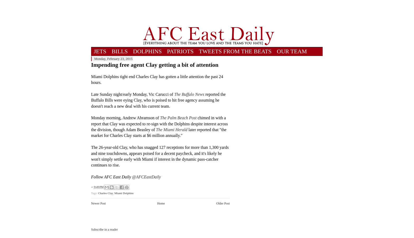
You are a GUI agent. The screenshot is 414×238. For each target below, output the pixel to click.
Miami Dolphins (123, 193)
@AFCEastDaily (146, 177)
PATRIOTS (180, 51)
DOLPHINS (147, 51)
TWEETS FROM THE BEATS (235, 51)
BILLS (120, 51)
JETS (100, 51)
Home (161, 203)
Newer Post (98, 203)
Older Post (223, 203)
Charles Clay (105, 193)
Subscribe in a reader (104, 229)
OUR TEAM (292, 51)
